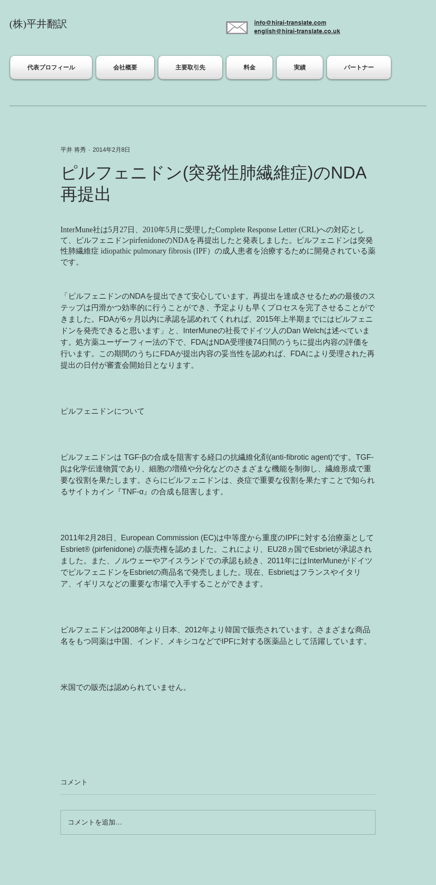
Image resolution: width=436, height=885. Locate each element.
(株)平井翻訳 (38, 23)
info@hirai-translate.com (290, 22)
